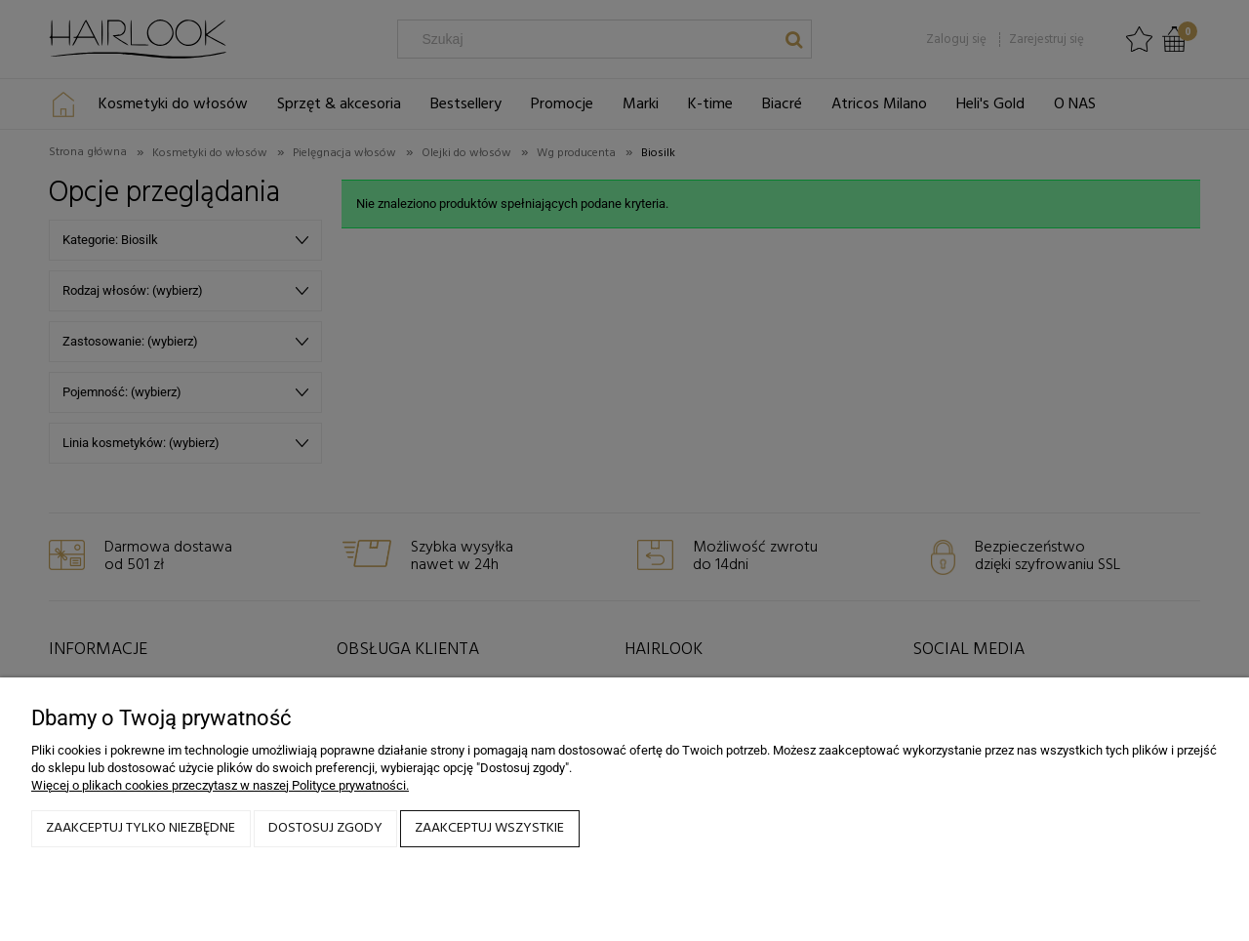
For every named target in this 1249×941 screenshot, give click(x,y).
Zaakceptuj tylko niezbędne (140, 828)
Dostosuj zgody (325, 828)
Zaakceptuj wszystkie (489, 828)
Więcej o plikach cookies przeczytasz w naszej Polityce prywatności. (220, 785)
